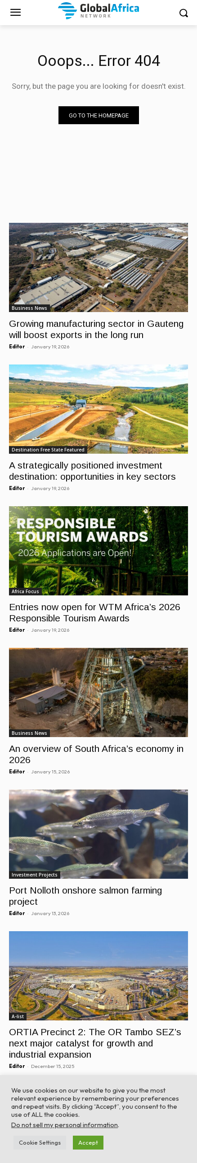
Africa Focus (25, 591)
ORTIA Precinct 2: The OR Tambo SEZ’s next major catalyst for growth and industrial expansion (95, 1043)
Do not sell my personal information (64, 1124)
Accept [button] (88, 1142)
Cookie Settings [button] (40, 1142)
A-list (18, 1016)
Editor (17, 346)
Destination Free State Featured (48, 450)
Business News (29, 308)
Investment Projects (35, 875)
